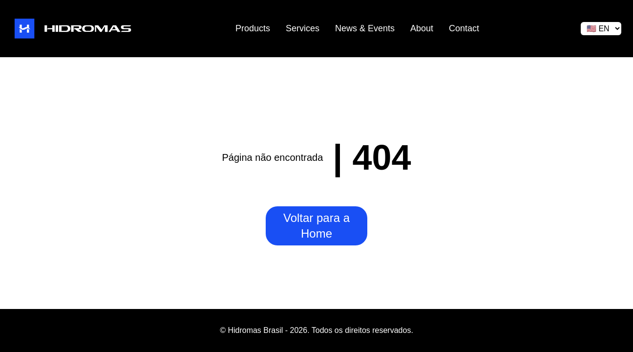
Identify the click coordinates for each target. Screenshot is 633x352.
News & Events (365, 28)
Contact (464, 28)
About (421, 28)
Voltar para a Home (316, 225)
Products (252, 28)
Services (302, 28)
